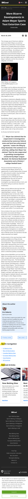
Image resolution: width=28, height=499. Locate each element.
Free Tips (13, 451)
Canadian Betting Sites (9, 353)
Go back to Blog (14, 27)
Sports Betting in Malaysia (13, 419)
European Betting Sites (9, 355)
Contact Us (13, 463)
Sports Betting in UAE (13, 428)
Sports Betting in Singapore (13, 426)
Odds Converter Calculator (13, 453)
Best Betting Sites (13, 433)
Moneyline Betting (13, 458)
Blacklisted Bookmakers (13, 445)
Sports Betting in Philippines (13, 423)
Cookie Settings (14, 496)
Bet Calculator (13, 455)
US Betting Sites (7, 348)
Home (2, 7)
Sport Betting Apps (13, 416)
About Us (13, 460)
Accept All (14, 492)
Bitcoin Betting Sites (13, 438)
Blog (5, 7)
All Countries (6, 360)
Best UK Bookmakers (9, 351)
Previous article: (7, 337)
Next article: (22, 337)
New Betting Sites (13, 436)
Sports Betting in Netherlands (13, 421)
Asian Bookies (7, 358)
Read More (5, 400)
